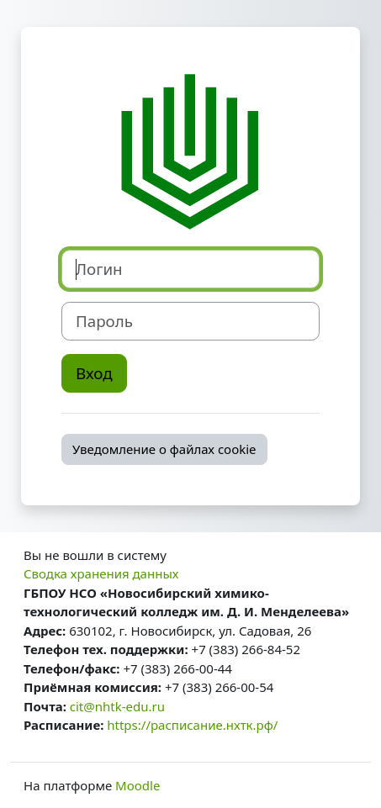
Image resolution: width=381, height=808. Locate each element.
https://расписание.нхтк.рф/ (192, 724)
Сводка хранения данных (101, 573)
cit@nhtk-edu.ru (117, 706)
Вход (94, 372)
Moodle (137, 785)
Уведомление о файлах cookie (164, 449)
